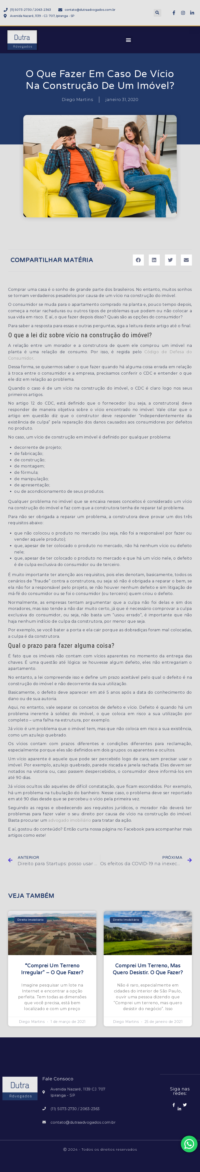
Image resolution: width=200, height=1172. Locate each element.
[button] (157, 13)
